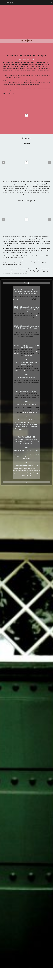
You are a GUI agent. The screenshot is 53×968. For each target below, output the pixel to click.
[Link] (11, 3)
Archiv (26, 482)
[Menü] (51, 2)
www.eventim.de (32, 338)
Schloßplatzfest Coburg (19, 370)
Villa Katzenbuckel (19, 439)
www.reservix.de (28, 318)
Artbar (25, 422)
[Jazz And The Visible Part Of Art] (26, 463)
